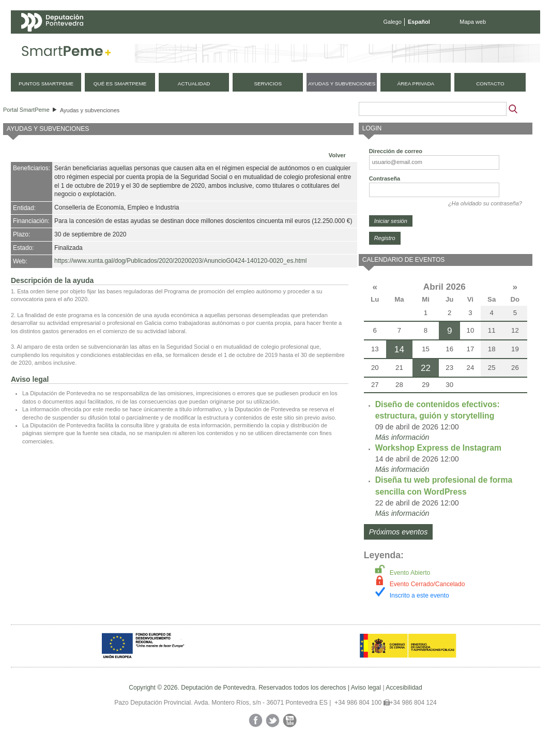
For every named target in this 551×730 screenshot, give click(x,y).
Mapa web (473, 22)
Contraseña (385, 178)
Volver (337, 155)
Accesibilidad (404, 687)
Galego (393, 22)
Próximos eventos (398, 532)
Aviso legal (366, 687)
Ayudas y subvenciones (89, 110)
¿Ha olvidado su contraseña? (485, 203)
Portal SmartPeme (26, 110)
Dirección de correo (395, 151)
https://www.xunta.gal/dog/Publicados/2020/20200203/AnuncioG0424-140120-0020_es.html (180, 260)
